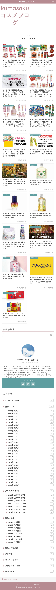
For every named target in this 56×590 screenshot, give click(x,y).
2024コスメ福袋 (31, 522)
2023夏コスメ (31, 434)
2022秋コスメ (31, 442)
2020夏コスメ (31, 468)
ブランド (29, 553)
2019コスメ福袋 (31, 542)
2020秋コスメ (31, 465)
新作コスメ (29, 406)
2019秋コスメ (31, 476)
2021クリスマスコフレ (31, 504)
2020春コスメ (31, 471)
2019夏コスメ (31, 479)
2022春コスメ (31, 448)
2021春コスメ (31, 459)
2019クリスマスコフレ (31, 509)
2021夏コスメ (31, 456)
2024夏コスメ (31, 422)
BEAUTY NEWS (29, 400)
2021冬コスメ (31, 451)
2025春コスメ (31, 414)
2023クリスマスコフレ (31, 498)
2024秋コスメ (31, 416)
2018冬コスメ (31, 485)
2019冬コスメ (31, 474)
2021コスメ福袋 (31, 531)
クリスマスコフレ (29, 490)
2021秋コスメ (31, 454)
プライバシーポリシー (23, 584)
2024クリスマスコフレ (31, 495)
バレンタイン (29, 571)
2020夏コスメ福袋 (31, 533)
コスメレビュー (29, 559)
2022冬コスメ (31, 439)
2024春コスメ (31, 425)
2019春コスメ (31, 482)
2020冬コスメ (31, 462)
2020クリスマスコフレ (31, 506)
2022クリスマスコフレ (31, 501)
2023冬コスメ (31, 428)
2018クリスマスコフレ (31, 512)
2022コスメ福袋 (31, 528)
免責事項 (36, 584)
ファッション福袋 (29, 565)
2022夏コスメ (31, 445)
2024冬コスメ (31, 419)
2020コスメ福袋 (31, 536)
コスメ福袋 (29, 518)
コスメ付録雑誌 (29, 548)
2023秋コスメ (31, 431)
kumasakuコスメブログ (15, 15)
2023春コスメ (31, 437)
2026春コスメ (31, 411)
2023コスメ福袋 (31, 525)
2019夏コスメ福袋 (31, 539)
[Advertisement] (43, 17)
